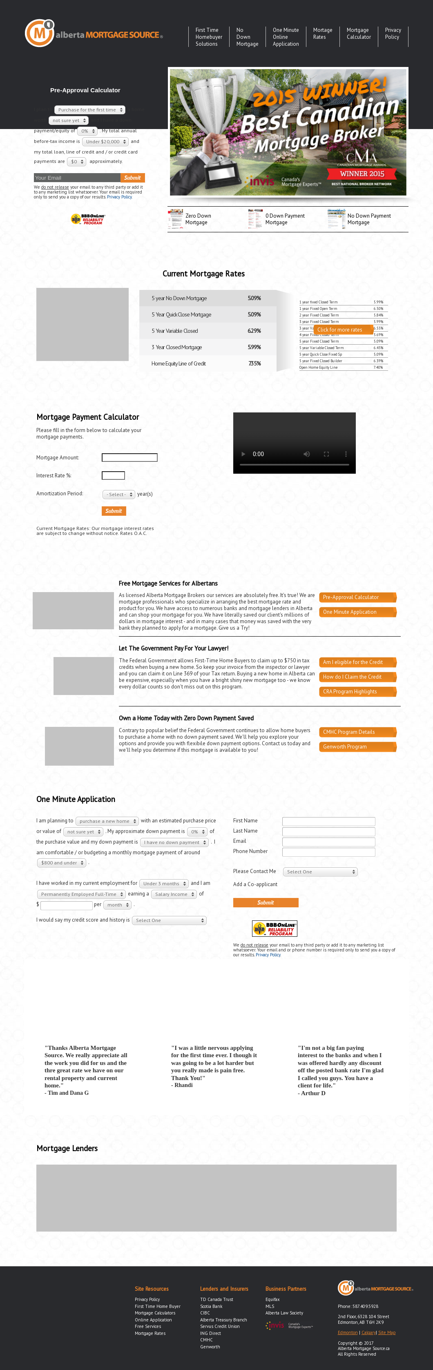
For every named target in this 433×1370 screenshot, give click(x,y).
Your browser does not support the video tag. (294, 443)
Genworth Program (345, 746)
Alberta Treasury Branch (223, 1320)
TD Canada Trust (216, 1299)
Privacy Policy (393, 33)
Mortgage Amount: (57, 457)
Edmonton (348, 1332)
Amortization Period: (59, 493)
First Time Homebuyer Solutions (209, 37)
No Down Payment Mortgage (369, 219)
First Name (245, 820)
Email (239, 841)
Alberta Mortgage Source (94, 33)
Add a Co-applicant (255, 884)
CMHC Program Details (349, 731)
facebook (403, 61)
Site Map (387, 1332)
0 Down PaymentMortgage (285, 219)
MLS (270, 1306)
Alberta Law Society (284, 1313)
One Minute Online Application (286, 37)
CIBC (205, 1313)
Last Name (245, 830)
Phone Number (250, 851)
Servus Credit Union (220, 1326)
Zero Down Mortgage (198, 219)
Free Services (148, 1326)
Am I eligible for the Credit (353, 662)
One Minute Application (350, 611)
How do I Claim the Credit (352, 676)
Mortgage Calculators (155, 1313)
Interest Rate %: (53, 475)
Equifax (273, 1299)
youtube (381, 61)
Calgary (369, 1332)
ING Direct (210, 1333)
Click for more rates (339, 329)
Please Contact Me (254, 871)
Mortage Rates (323, 33)
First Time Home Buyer (158, 1306)
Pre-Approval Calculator (351, 597)
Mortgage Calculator (359, 33)
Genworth (210, 1347)
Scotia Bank (211, 1306)
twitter (392, 61)
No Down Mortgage (248, 37)
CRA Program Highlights (350, 691)
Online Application (153, 1320)
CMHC (206, 1340)
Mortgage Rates (150, 1333)
